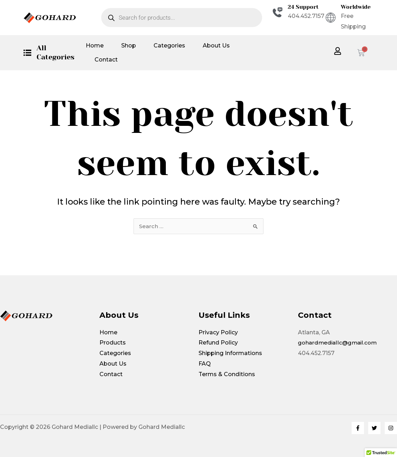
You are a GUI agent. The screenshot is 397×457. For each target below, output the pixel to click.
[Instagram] (391, 428)
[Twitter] (374, 428)
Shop (128, 45)
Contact (106, 59)
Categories (169, 45)
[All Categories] (27, 53)
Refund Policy (218, 342)
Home (95, 45)
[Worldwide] (331, 17)
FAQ (204, 363)
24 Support (303, 7)
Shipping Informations (230, 353)
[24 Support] (277, 12)
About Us (216, 45)
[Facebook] (358, 428)
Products (112, 342)
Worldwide (356, 7)
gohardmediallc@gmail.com (338, 342)
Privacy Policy (218, 332)
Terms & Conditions (226, 374)
